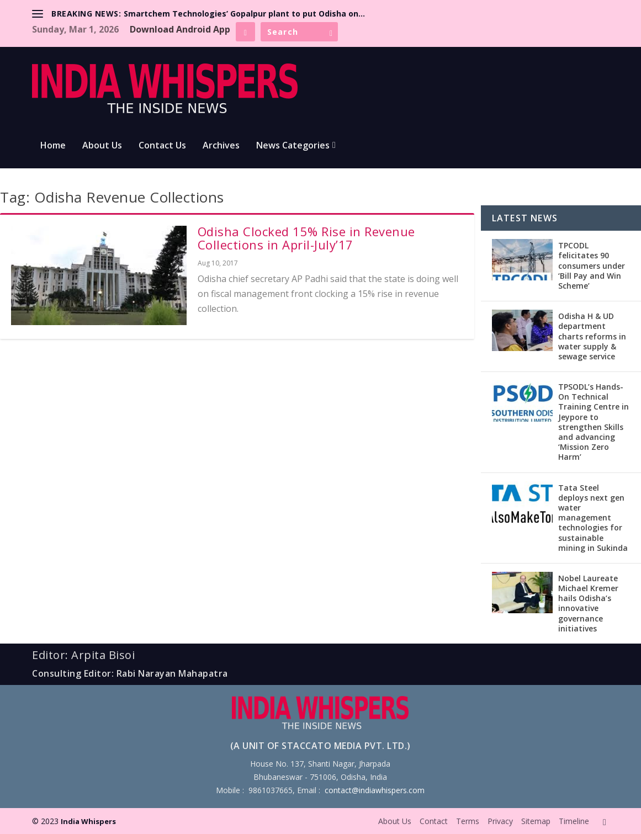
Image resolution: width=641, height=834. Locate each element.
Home (53, 146)
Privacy (500, 821)
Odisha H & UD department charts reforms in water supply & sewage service (592, 336)
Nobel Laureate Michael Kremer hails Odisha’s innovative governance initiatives (588, 603)
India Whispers (88, 821)
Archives (221, 146)
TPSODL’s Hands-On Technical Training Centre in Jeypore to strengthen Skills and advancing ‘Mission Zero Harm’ (593, 421)
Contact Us (162, 146)
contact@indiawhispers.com (375, 790)
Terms (467, 821)
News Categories (293, 146)
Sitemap (535, 821)
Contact (434, 821)
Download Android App (180, 29)
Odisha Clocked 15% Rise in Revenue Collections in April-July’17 (306, 238)
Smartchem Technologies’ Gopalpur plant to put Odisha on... (244, 13)
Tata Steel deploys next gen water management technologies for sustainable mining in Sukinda (593, 517)
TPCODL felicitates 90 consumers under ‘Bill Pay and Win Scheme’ (591, 265)
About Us (102, 146)
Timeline (574, 821)
